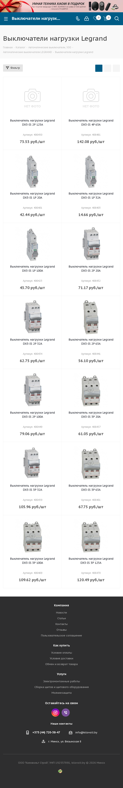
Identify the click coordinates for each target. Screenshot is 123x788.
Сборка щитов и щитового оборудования (61, 687)
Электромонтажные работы (61, 681)
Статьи (61, 618)
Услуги (61, 674)
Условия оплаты (61, 652)
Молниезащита (62, 693)
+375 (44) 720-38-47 (46, 732)
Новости (61, 612)
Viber (66, 712)
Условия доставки (61, 658)
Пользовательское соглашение (61, 635)
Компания (61, 605)
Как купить (61, 645)
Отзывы (62, 630)
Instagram (55, 712)
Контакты (61, 624)
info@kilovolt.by (86, 732)
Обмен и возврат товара (61, 664)
